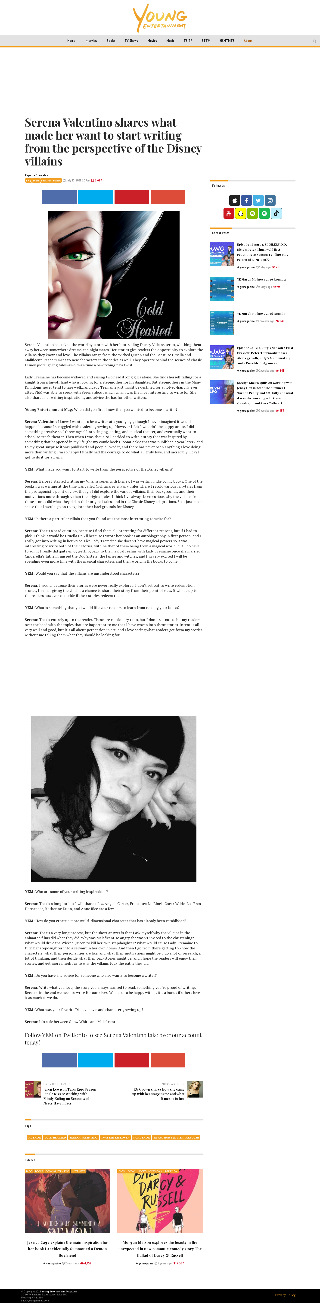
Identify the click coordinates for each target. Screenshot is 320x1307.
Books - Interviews (51, 180)
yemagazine (248, 267)
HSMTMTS (227, 40)
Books (111, 40)
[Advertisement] (160, 80)
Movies (152, 40)
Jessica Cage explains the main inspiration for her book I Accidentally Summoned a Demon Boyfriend (67, 1252)
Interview (91, 40)
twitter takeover (115, 1141)
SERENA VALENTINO (83, 1141)
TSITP (188, 40)
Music (170, 40)
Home (71, 40)
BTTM (206, 40)
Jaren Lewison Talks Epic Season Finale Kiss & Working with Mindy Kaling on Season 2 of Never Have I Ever (68, 1097)
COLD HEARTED (55, 1141)
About (248, 40)
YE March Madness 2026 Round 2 (262, 279)
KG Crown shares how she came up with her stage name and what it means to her (158, 1093)
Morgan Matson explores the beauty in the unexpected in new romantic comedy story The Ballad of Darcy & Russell (160, 1252)
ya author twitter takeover (176, 1141)
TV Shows (131, 40)
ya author (141, 1141)
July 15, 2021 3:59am (78, 180)
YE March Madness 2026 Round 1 (262, 313)
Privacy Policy (285, 1298)
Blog (28, 180)
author (34, 1141)
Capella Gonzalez (36, 175)
